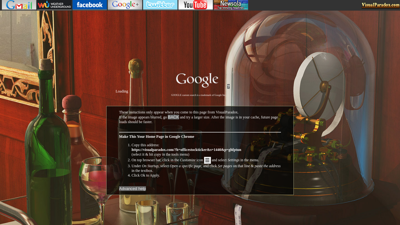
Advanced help (132, 188)
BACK (173, 117)
